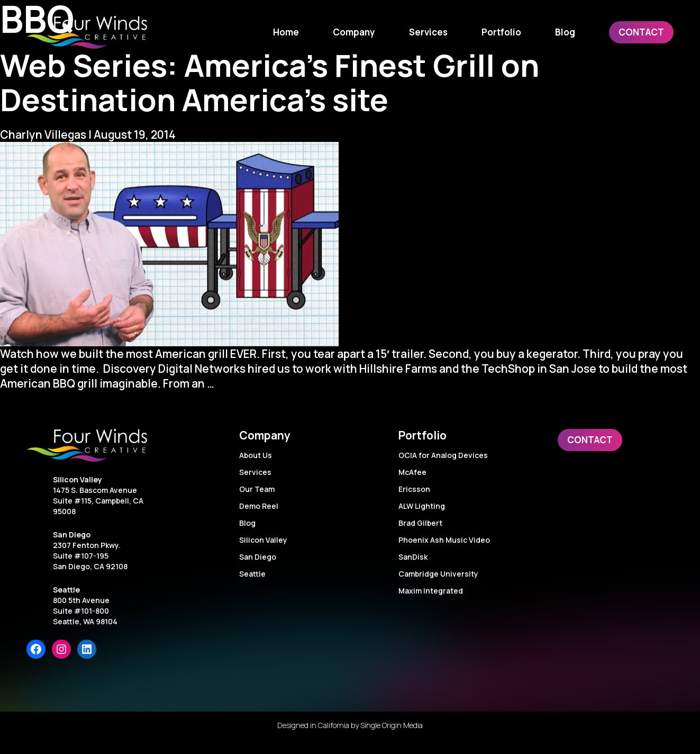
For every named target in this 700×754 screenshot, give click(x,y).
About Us (255, 455)
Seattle (66, 590)
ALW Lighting (421, 506)
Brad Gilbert (420, 523)
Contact (590, 440)
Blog (247, 523)
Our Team (257, 489)
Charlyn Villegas (43, 134)
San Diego (71, 534)
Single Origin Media (391, 725)
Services (255, 472)
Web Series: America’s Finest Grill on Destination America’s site (269, 82)
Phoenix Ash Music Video (444, 540)
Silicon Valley (77, 479)
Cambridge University (438, 574)
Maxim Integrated (430, 591)
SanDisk (413, 557)
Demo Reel (258, 506)
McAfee (412, 472)
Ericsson (414, 489)
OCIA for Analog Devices (443, 455)
